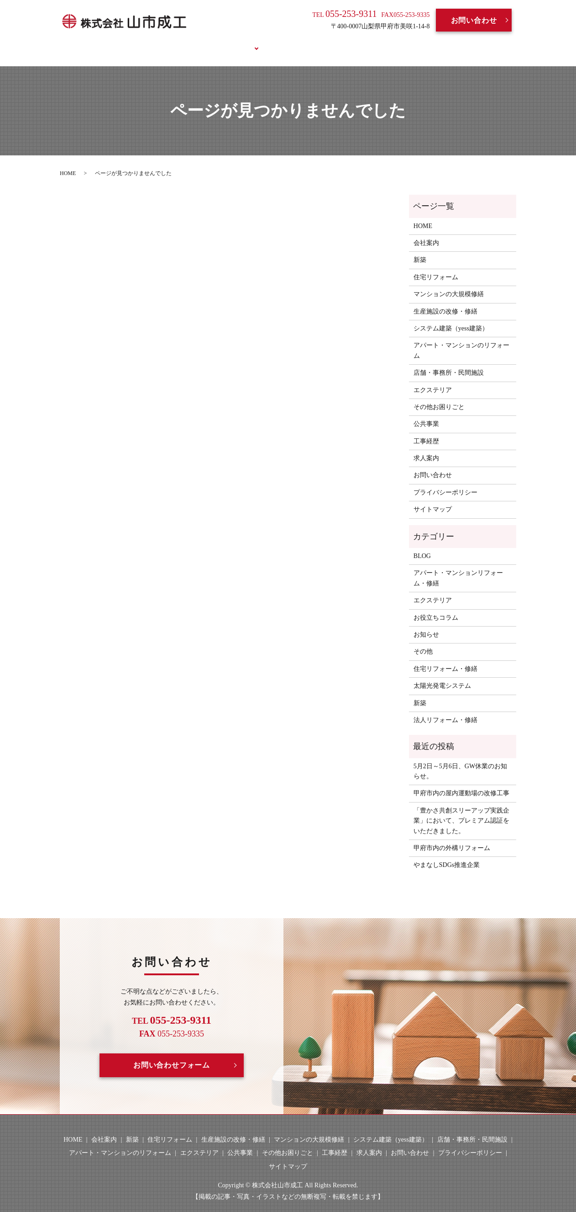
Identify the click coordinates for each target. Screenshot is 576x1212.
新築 (420, 249)
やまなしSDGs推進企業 (447, 854)
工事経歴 (277, 42)
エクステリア (433, 379)
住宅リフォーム (436, 266)
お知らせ (426, 624)
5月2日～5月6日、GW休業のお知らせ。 (460, 760)
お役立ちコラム (415, 42)
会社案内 (188, 42)
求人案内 (323, 42)
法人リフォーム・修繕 (445, 709)
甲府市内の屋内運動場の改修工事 (461, 782)
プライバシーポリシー (445, 481)
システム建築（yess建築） (451, 317)
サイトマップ (433, 498)
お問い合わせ (474, 20)
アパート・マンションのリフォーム (461, 339)
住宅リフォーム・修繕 (445, 657)
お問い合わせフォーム (171, 1054)
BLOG (363, 42)
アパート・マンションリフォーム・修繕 (458, 567)
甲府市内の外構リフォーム (452, 837)
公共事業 (426, 413)
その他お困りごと (439, 396)
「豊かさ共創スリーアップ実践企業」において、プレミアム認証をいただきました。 (461, 810)
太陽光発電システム (442, 675)
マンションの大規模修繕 (449, 283)
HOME (146, 42)
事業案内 (232, 42)
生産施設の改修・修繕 (445, 300)
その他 (423, 641)
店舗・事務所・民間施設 (449, 362)
